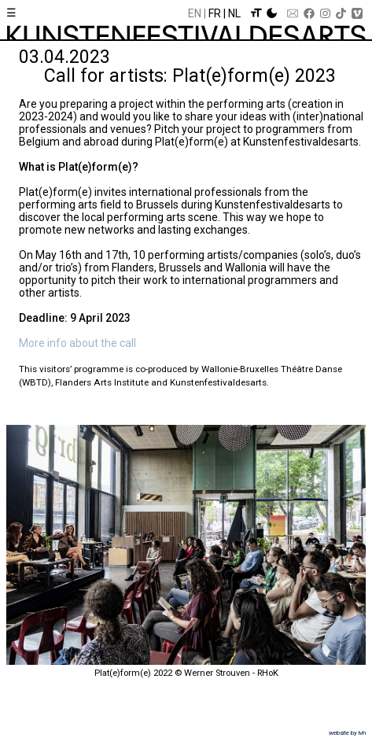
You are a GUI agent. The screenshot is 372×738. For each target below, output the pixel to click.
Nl (234, 13)
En (194, 13)
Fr (214, 13)
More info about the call (77, 343)
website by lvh (347, 732)
